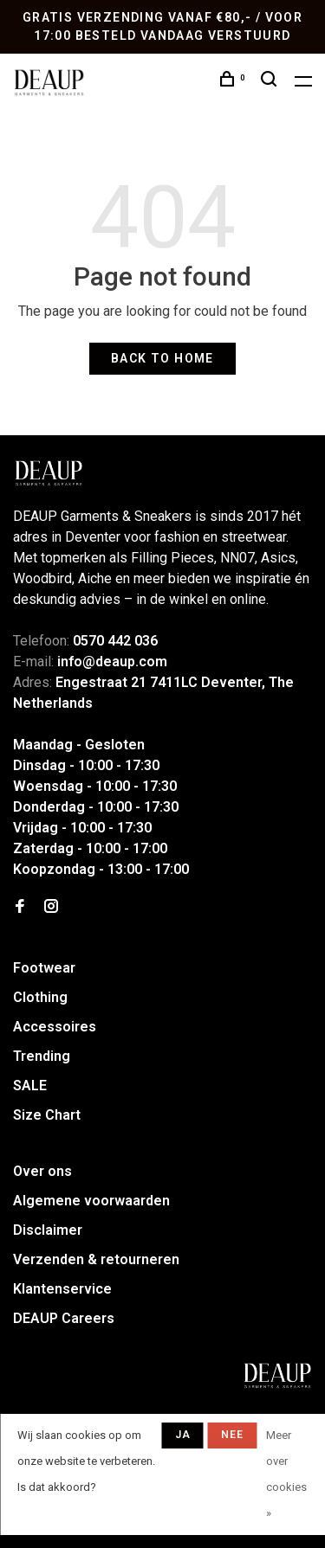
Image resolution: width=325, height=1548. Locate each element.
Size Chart (47, 1115)
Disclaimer (47, 1230)
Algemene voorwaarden (91, 1200)
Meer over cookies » (286, 1474)
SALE (30, 1085)
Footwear (44, 968)
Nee (232, 1435)
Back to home (162, 358)
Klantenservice (62, 1289)
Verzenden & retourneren (96, 1259)
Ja (183, 1435)
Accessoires (54, 1026)
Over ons (42, 1171)
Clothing (40, 997)
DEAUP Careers (63, 1318)
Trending (41, 1056)
